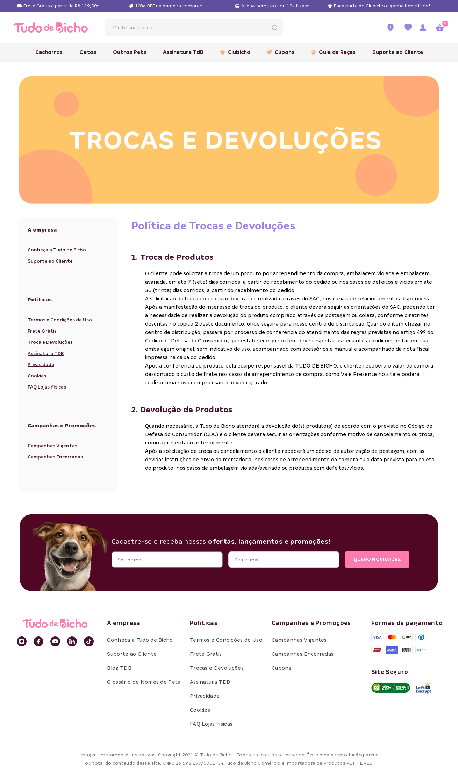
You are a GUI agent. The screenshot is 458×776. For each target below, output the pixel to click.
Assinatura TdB (183, 52)
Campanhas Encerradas (55, 457)
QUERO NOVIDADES (377, 559)
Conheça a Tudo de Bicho (57, 249)
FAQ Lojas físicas (47, 387)
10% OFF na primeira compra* (168, 5)
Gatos (87, 52)
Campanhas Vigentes (52, 445)
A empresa (123, 623)
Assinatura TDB (46, 353)
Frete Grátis (42, 331)
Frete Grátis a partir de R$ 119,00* (61, 5)
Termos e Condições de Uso (60, 319)
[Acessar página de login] (422, 27)
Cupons (280, 52)
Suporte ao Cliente (397, 52)
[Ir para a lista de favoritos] (408, 27)
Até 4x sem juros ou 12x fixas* (275, 5)
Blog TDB (119, 668)
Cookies (37, 375)
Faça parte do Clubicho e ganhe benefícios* (382, 5)
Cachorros (49, 52)
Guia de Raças (333, 52)
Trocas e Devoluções (217, 668)
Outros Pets (129, 52)
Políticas (203, 623)
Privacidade (41, 364)
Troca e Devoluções (50, 342)
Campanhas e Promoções (311, 623)
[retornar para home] (51, 27)
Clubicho (235, 52)
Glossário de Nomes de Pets (143, 682)
